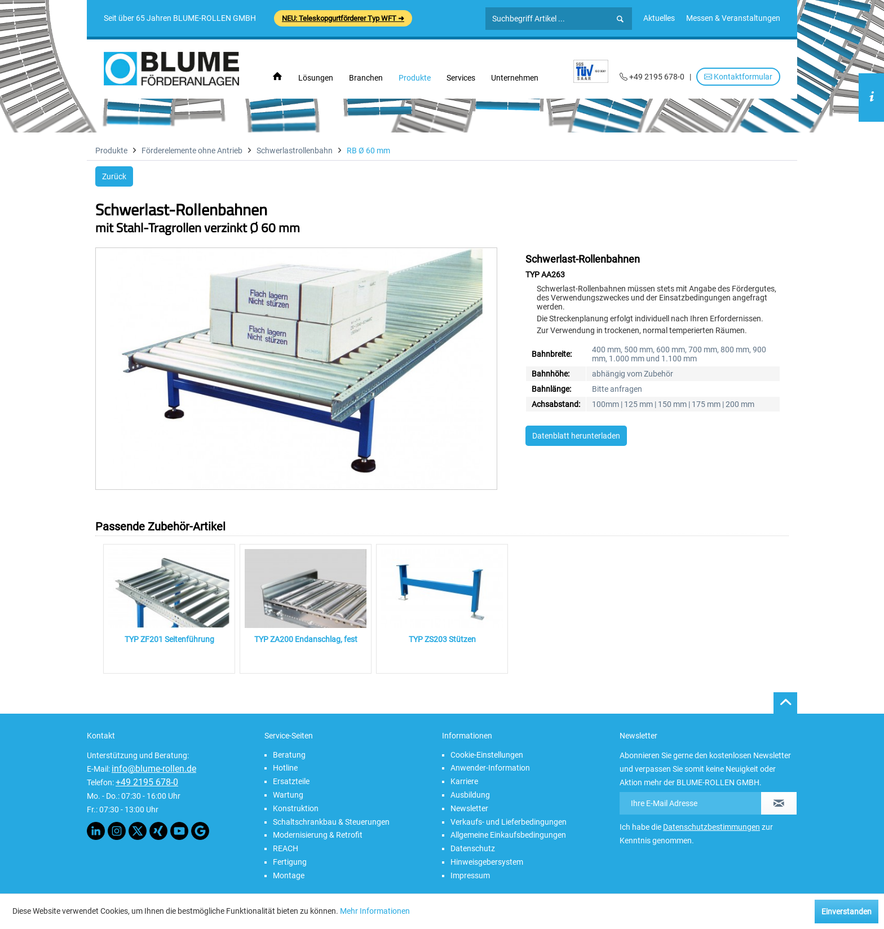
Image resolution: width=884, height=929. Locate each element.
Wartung (288, 794)
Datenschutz (472, 848)
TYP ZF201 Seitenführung (169, 639)
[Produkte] (415, 78)
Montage (288, 875)
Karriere (464, 781)
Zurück (114, 176)
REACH (285, 848)
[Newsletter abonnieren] (779, 803)
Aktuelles (659, 18)
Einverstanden (846, 911)
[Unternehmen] (514, 78)
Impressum (470, 875)
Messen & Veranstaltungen (733, 18)
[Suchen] (620, 19)
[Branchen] (366, 78)
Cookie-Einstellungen (486, 754)
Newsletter (469, 808)
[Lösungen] (315, 78)
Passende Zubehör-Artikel (160, 526)
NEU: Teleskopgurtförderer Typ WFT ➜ (343, 18)
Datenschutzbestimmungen (711, 826)
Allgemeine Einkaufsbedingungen (508, 834)
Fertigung (290, 861)
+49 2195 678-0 (147, 782)
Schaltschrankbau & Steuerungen (331, 821)
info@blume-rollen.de (154, 768)
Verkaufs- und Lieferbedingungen (508, 821)
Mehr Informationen (375, 910)
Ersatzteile (291, 781)
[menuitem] (659, 18)
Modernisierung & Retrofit (318, 834)
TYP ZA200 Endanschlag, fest (305, 639)
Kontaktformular (738, 76)
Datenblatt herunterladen (576, 435)
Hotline (285, 767)
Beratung (289, 754)
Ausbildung (470, 794)
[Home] (277, 77)
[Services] (461, 78)
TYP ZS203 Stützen (442, 639)
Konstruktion (296, 808)
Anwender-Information (490, 767)
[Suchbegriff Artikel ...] (558, 18)
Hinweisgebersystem (486, 861)
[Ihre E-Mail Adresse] (691, 803)
